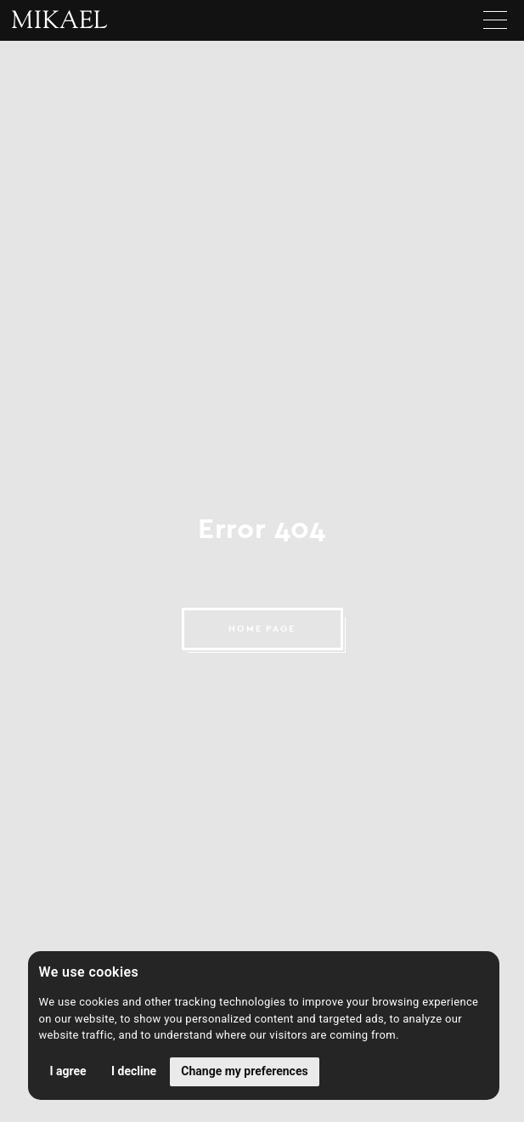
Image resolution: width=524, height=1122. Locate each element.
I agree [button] (68, 1071)
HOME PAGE (262, 628)
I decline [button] (133, 1071)
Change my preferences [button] (244, 1071)
